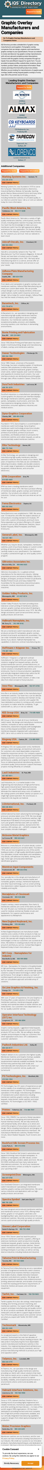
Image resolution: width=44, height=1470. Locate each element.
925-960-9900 (20, 1393)
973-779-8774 (7, 306)
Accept (30, 1463)
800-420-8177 (7, 1048)
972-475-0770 (7, 180)
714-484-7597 (29, 1110)
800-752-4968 (25, 1229)
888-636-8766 (22, 870)
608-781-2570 (7, 387)
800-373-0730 (20, 1146)
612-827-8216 (22, 596)
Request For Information (29, 171)
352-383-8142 (18, 623)
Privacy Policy (8, 1458)
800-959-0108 (18, 416)
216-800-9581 (34, 739)
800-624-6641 (19, 838)
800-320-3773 (7, 1362)
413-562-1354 (7, 1079)
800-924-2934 (7, 245)
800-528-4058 (20, 897)
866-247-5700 (7, 1178)
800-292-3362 (7, 506)
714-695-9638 (35, 713)
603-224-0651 (15, 335)
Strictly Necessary (11, 1463)
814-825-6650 (7, 480)
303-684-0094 (20, 1020)
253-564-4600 (19, 1261)
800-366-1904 (7, 356)
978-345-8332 (20, 924)
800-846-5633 (22, 565)
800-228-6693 (20, 1429)
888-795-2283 (7, 1202)
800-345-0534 (7, 807)
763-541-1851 (7, 538)
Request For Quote (34, 12)
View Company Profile (10, 183)
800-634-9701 (18, 277)
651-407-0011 (7, 776)
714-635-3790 (18, 990)
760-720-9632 (34, 1294)
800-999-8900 (22, 959)
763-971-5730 (34, 686)
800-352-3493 (7, 1328)
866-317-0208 (20, 211)
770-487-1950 (7, 651)
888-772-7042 (7, 448)
